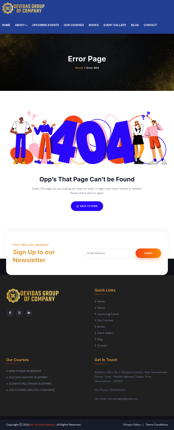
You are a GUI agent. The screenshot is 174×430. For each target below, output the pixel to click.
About (20, 25)
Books (94, 25)
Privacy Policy (132, 424)
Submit (148, 253)
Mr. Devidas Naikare (43, 424)
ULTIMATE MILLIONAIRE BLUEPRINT (30, 383)
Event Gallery (114, 25)
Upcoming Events (45, 25)
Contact (150, 25)
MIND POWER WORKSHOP (25, 371)
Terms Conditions (157, 424)
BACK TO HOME (87, 206)
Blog (135, 25)
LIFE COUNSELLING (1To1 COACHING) (32, 390)
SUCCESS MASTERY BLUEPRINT (28, 377)
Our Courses (74, 25)
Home (6, 25)
